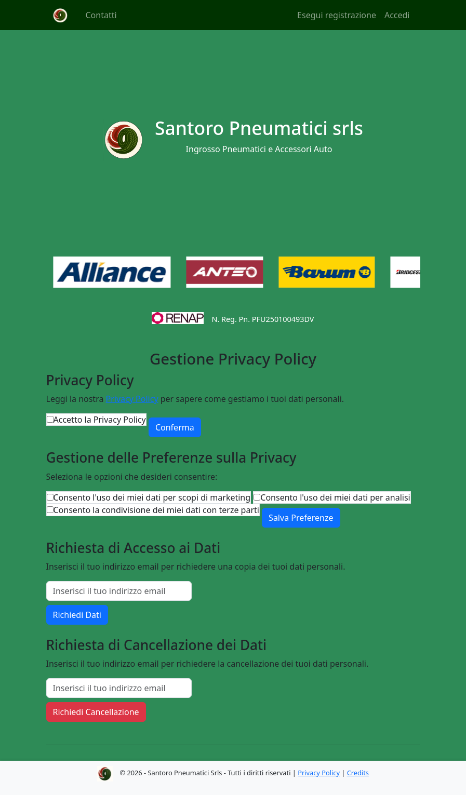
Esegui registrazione (336, 15)
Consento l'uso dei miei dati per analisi (335, 497)
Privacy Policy (132, 399)
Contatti (101, 15)
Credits (358, 772)
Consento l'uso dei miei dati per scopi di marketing (152, 497)
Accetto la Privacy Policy (100, 419)
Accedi (397, 15)
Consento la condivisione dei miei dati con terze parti (156, 510)
